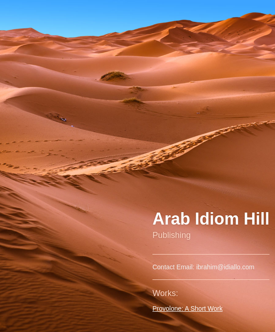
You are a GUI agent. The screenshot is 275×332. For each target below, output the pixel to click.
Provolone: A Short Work (187, 308)
